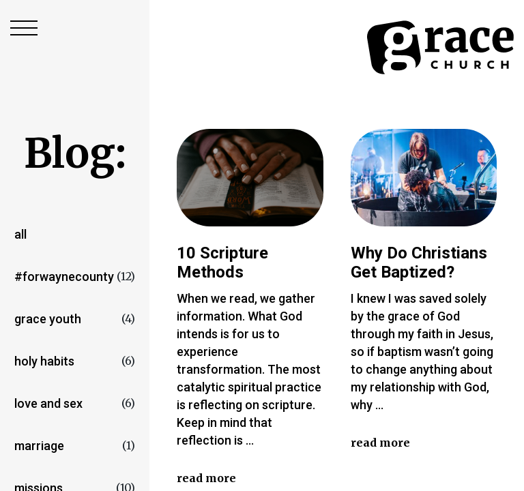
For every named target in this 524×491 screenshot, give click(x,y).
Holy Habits (44, 361)
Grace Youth (47, 319)
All (20, 234)
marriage (39, 445)
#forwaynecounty (64, 276)
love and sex (48, 403)
